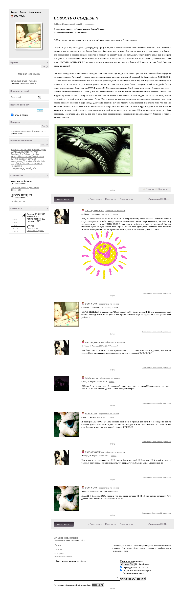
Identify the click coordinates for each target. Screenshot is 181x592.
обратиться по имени (115, 210)
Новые (167, 199)
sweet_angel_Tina (19, 161)
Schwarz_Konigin (31, 154)
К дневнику (110, 199)
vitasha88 (32, 161)
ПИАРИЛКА (16, 187)
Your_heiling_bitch (35, 156)
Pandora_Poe (17, 154)
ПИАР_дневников (30, 187)
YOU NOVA (12, 16)
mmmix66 (32, 159)
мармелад (38, 131)
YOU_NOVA (91, 304)
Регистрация (59, 553)
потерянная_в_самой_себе (23, 168)
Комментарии (35, 12)
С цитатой (156, 293)
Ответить (146, 293)
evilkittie (14, 159)
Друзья (23, 12)
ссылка (114, 214)
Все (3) (45, 66)
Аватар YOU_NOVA (28, 35)
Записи (14, 12)
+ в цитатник (88, 24)
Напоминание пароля (63, 556)
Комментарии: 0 (29, 83)
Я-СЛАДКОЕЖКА (94, 210)
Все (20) (44, 145)
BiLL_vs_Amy (31, 152)
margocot (23, 159)
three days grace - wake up (24, 81)
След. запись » (126, 199)
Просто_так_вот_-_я (24, 164)
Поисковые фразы (35, 230)
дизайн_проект (18, 201)
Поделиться (163, 189)
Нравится (150, 189)
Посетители (32, 228)
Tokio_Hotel (16, 190)
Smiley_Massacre (19, 156)
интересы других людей (22, 131)
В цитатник (166, 293)
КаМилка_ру (91, 378)
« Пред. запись (95, 199)
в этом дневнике (20, 115)
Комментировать (63, 199)
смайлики (81, 561)
